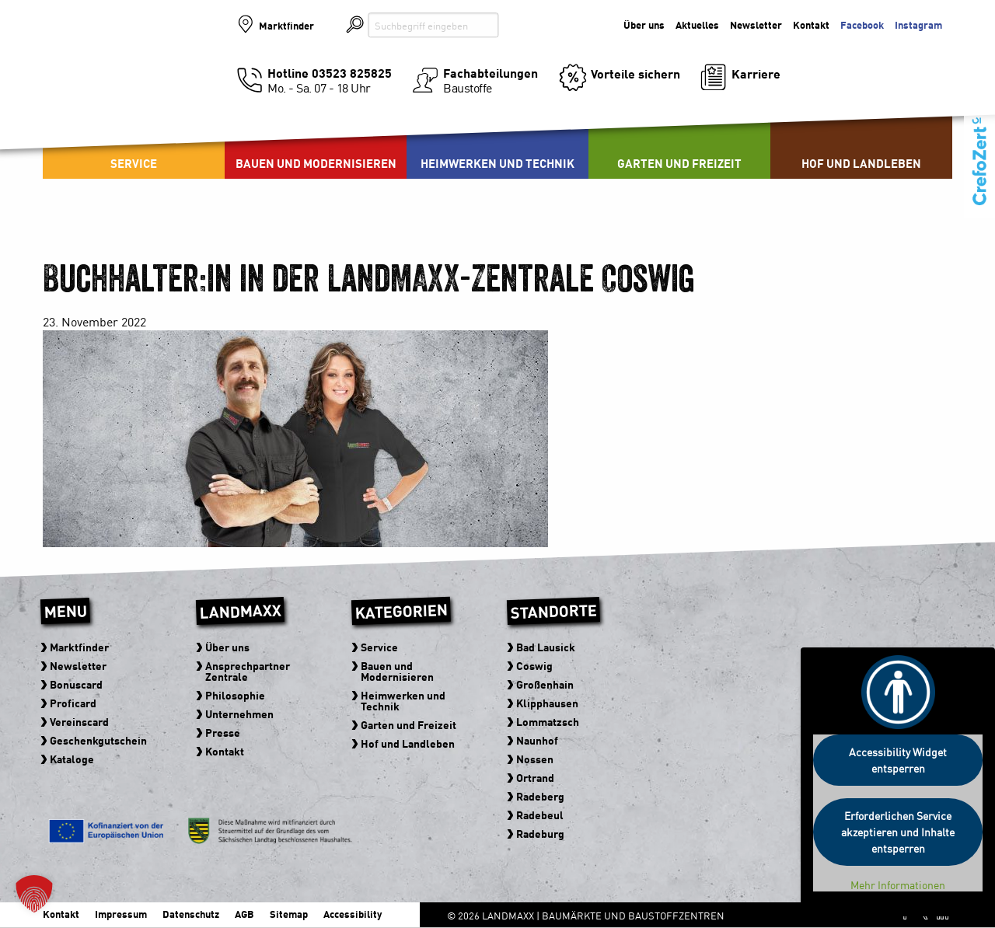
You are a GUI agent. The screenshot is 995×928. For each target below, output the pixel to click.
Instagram (918, 25)
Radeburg (540, 833)
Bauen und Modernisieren (316, 162)
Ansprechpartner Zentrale (247, 671)
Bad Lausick (545, 646)
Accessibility (352, 913)
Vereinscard (79, 721)
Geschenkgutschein (98, 740)
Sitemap (289, 913)
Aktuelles (697, 25)
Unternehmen (239, 713)
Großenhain (545, 684)
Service (133, 162)
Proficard (73, 702)
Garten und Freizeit (679, 162)
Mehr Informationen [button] (897, 885)
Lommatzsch (547, 721)
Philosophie (235, 695)
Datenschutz (190, 913)
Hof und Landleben (861, 162)
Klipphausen (547, 702)
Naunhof (537, 740)
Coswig (534, 665)
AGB (244, 913)
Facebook (862, 25)
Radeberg (540, 796)
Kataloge (72, 758)
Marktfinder (286, 25)
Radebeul (540, 814)
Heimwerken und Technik (497, 162)
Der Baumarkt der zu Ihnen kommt (866, 63)
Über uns (644, 25)
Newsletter (756, 25)
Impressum (121, 913)
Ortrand (535, 777)
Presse (222, 732)
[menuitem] (316, 140)
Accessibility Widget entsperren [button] (898, 760)
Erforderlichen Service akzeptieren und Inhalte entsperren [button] (898, 832)
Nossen (534, 758)
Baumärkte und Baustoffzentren (130, 79)
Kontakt (811, 25)
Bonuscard (76, 684)
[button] (34, 894)
